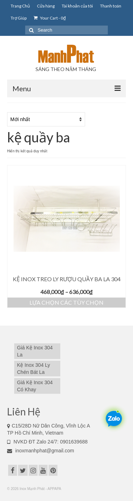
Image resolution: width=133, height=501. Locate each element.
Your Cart (50, 18)
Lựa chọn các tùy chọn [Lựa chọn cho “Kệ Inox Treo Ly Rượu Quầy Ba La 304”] (66, 302)
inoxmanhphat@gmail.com (40, 450)
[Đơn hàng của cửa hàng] (46, 119)
